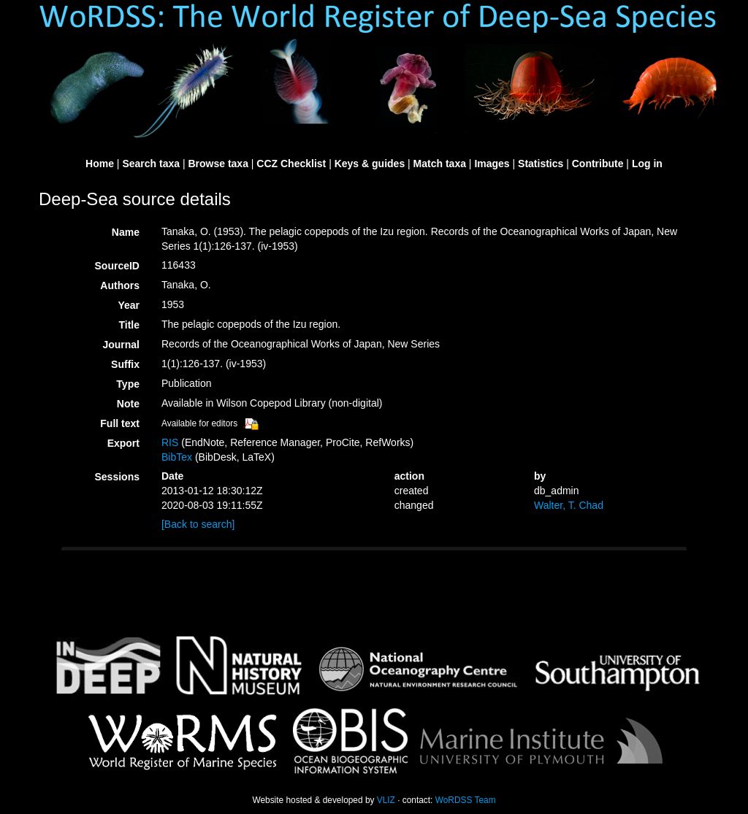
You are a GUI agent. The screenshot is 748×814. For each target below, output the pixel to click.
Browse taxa (218, 163)
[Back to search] (197, 524)
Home (99, 163)
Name (126, 232)
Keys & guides (370, 163)
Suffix (125, 364)
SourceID (117, 266)
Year (129, 305)
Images (491, 163)
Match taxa (439, 163)
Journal (121, 344)
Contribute (598, 163)
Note (128, 404)
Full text (120, 423)
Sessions (117, 477)
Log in (647, 163)
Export (123, 443)
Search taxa (151, 163)
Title (129, 325)
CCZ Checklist (291, 163)
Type (128, 384)
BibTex (176, 457)
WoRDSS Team (465, 800)
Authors (120, 285)
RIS (169, 442)
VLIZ (386, 800)
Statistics (540, 163)
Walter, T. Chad (568, 505)
